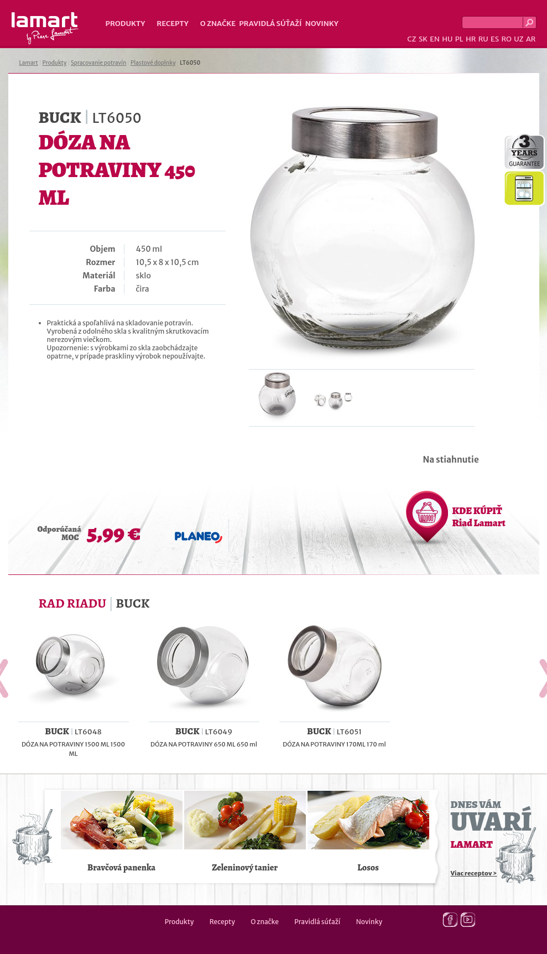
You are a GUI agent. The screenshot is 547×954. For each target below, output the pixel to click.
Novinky (321, 23)
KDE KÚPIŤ (479, 517)
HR (471, 39)
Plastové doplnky (153, 62)
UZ (518, 39)
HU (447, 39)
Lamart (45, 28)
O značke (218, 23)
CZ (411, 39)
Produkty (125, 23)
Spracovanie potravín (98, 62)
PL (459, 39)
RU (483, 39)
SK (423, 39)
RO (506, 39)
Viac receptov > (474, 873)
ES (495, 39)
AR (531, 39)
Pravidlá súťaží (270, 23)
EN (435, 39)
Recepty (172, 23)
